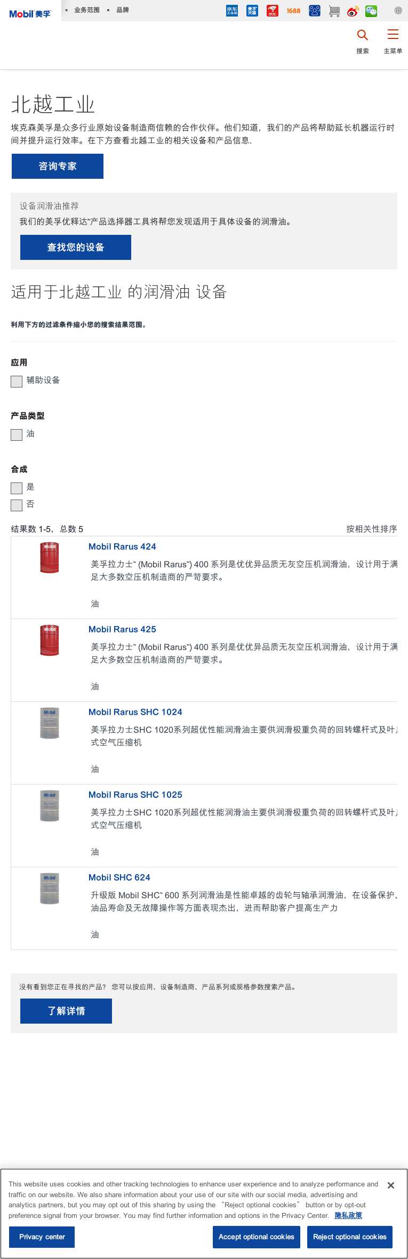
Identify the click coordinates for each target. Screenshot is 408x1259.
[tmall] (252, 12)
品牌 (122, 9)
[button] (393, 45)
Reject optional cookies (350, 1237)
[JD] (272, 12)
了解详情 (66, 1011)
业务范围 (87, 9)
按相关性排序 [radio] (371, 529)
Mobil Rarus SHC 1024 (135, 712)
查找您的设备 (76, 247)
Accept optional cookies (256, 1237)
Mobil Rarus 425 (122, 629)
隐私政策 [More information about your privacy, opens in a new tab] (348, 1216)
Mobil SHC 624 (119, 877)
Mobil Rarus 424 (122, 546)
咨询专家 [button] (57, 166)
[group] (199, 380)
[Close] (391, 1185)
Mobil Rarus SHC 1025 (135, 794)
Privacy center (42, 1237)
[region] (204, 1213)
